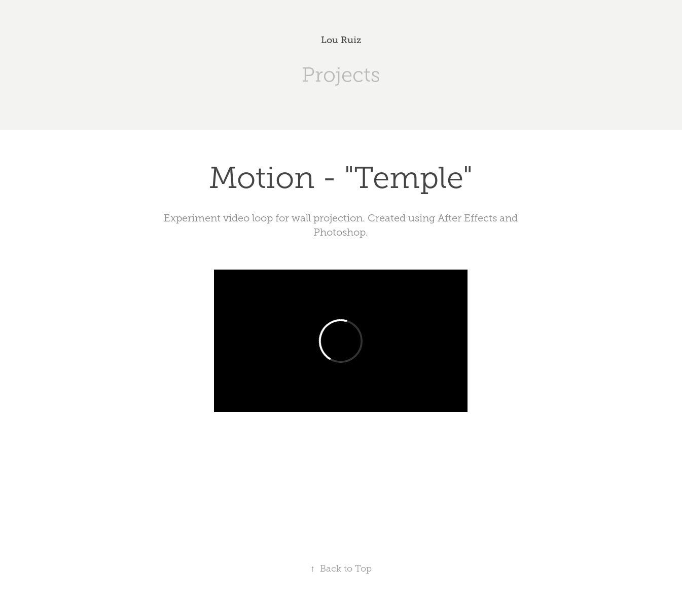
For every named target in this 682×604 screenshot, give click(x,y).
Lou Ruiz (341, 40)
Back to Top (341, 568)
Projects (341, 74)
